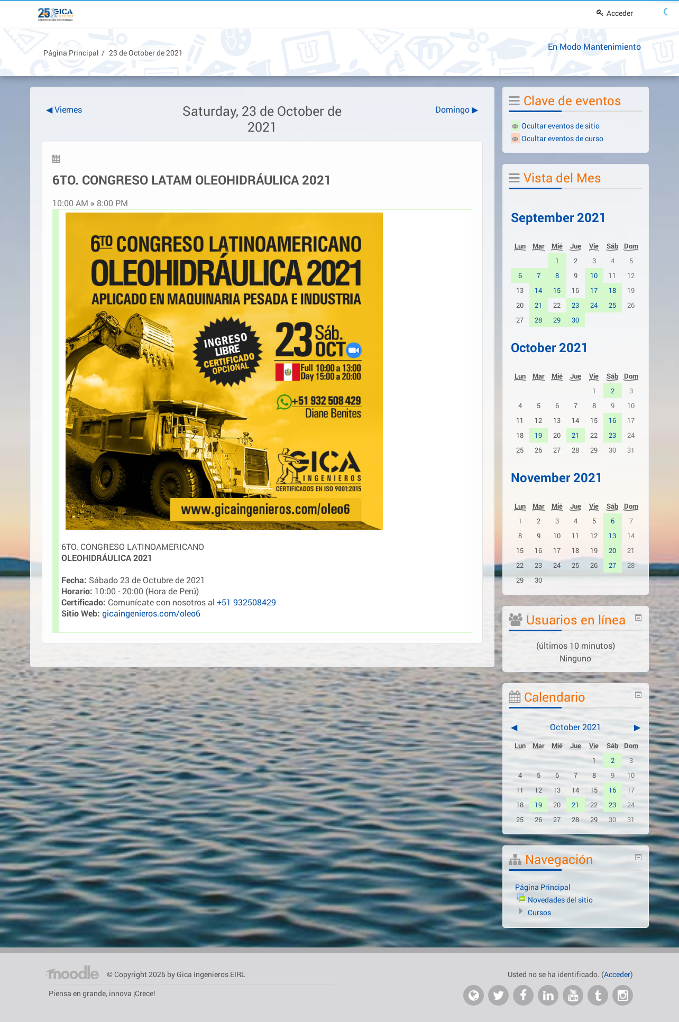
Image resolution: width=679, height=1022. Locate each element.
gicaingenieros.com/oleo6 (151, 613)
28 (538, 320)
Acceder (615, 13)
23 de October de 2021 (146, 53)
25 (612, 305)
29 (557, 320)
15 (557, 290)
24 (594, 305)
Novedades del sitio (560, 900)
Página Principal (71, 53)
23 (575, 305)
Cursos (539, 912)
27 (612, 565)
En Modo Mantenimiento (594, 46)
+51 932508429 (246, 601)
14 (538, 290)
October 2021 (550, 347)
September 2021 (559, 217)
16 (612, 420)
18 (612, 290)
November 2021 (557, 477)
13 (612, 535)
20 (612, 550)
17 (594, 290)
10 (594, 275)
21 (538, 305)
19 (538, 435)
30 (575, 320)
